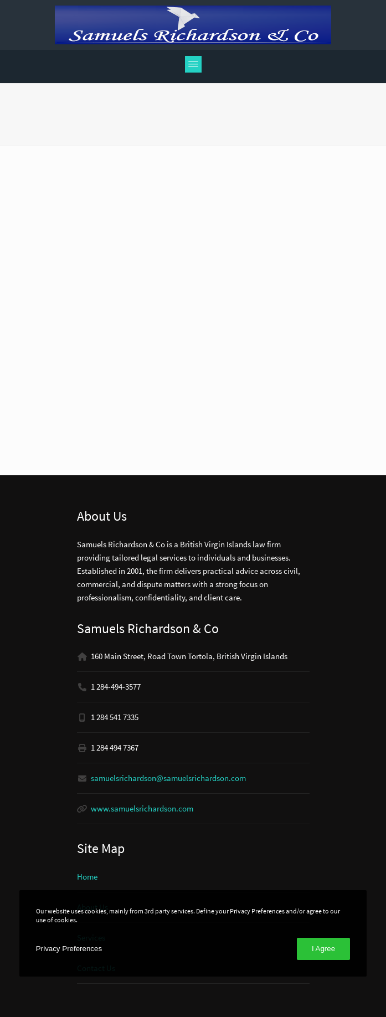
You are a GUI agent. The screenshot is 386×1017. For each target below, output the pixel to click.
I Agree (323, 948)
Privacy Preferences (69, 948)
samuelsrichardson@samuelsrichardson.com (168, 778)
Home (87, 876)
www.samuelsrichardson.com (142, 808)
